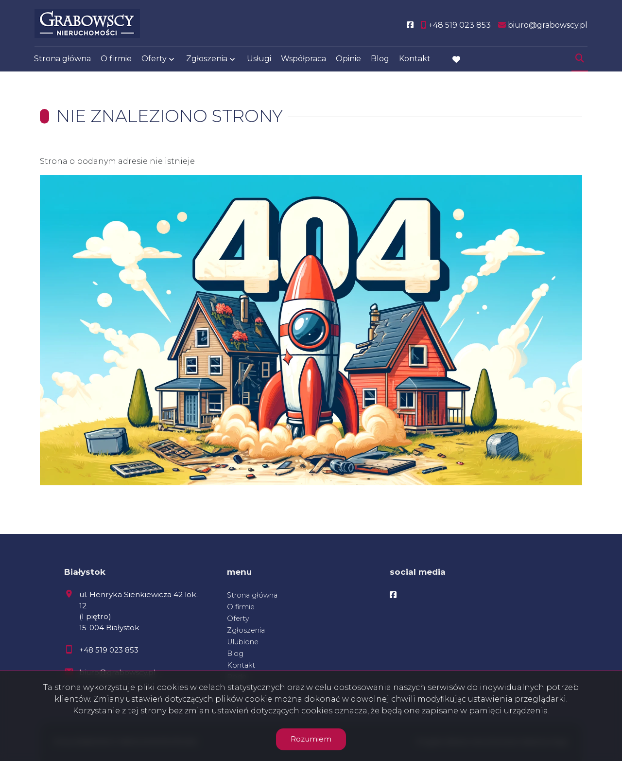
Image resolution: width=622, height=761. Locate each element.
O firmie (116, 59)
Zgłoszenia (206, 59)
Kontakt (415, 59)
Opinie (348, 59)
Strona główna (62, 59)
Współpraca (303, 59)
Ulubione (243, 641)
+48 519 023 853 (108, 650)
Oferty (154, 59)
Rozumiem (311, 738)
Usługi (259, 59)
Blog (380, 59)
